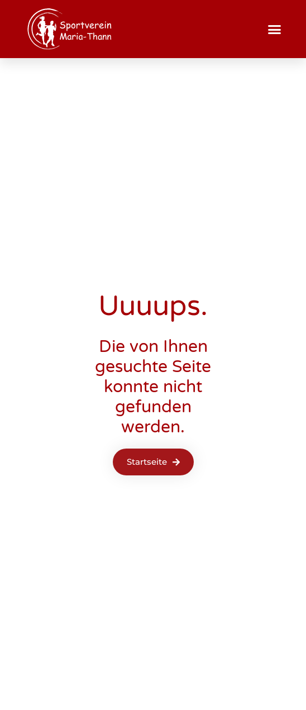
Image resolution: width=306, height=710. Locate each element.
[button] (274, 29)
